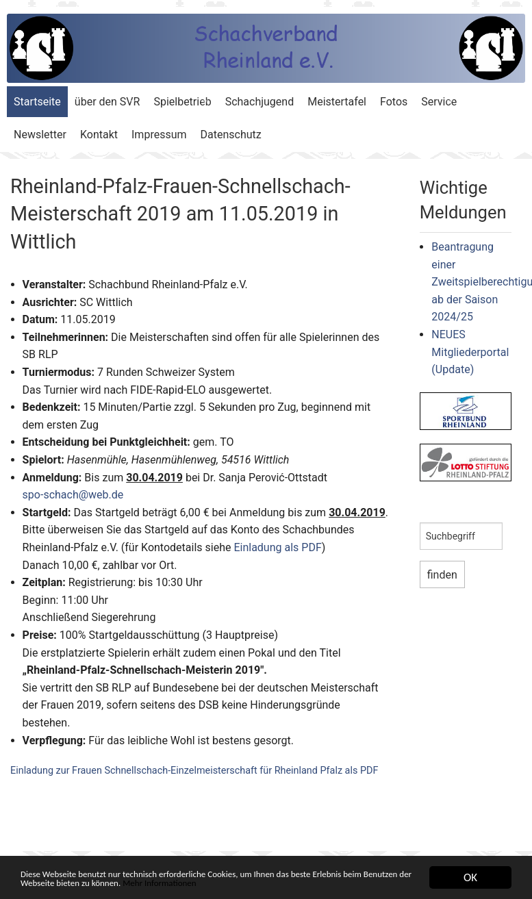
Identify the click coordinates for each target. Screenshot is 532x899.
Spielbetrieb (182, 101)
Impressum (159, 134)
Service (439, 101)
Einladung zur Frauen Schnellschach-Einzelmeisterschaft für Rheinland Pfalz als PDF (194, 770)
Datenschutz (231, 134)
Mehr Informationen (335, 883)
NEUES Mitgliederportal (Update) (470, 352)
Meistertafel (336, 101)
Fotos (393, 101)
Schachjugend (259, 101)
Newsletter (40, 134)
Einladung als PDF (277, 547)
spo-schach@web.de (73, 494)
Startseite (37, 101)
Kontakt (99, 134)
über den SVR (107, 101)
